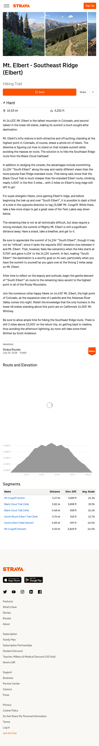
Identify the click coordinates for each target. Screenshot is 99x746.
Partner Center (11, 683)
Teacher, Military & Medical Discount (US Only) (29, 656)
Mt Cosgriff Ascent (14, 498)
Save (39, 92)
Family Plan (9, 639)
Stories (7, 613)
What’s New (10, 607)
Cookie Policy (10, 710)
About (6, 624)
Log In (6, 727)
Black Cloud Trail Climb (16, 504)
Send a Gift (9, 662)
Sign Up (90, 5)
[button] (24, 34)
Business (8, 678)
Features (8, 601)
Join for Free (10, 733)
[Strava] (21, 6)
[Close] (6, 6)
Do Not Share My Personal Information (24, 716)
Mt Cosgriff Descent (15, 529)
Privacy (7, 705)
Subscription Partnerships (17, 645)
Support (7, 672)
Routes (7, 618)
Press (6, 695)
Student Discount (13, 651)
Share (83, 92)
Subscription (10, 634)
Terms (6, 722)
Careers (7, 689)
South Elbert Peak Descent (19, 523)
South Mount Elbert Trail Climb (21, 516)
